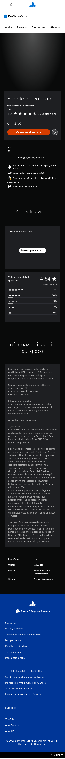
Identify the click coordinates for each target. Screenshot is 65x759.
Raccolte (22, 27)
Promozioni (38, 27)
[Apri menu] (4, 5)
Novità (8, 27)
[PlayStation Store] (16, 16)
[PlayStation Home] (32, 5)
